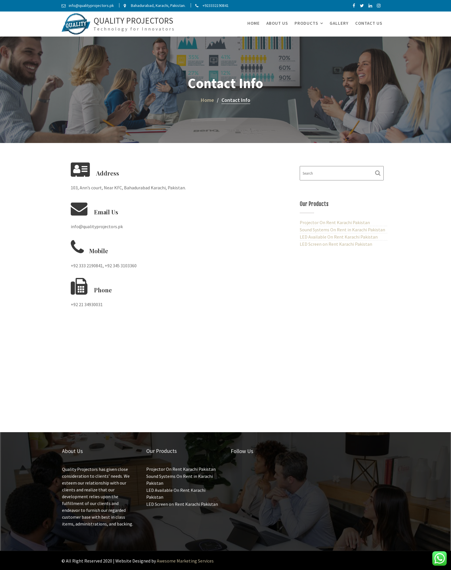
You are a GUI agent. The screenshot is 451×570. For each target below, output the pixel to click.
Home (253, 23)
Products (306, 23)
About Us (277, 23)
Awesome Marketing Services (185, 561)
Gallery (339, 23)
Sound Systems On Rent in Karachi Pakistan (342, 229)
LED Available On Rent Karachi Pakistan (339, 237)
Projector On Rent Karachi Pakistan (335, 222)
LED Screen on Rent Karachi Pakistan (336, 244)
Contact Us (368, 23)
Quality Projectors (133, 20)
